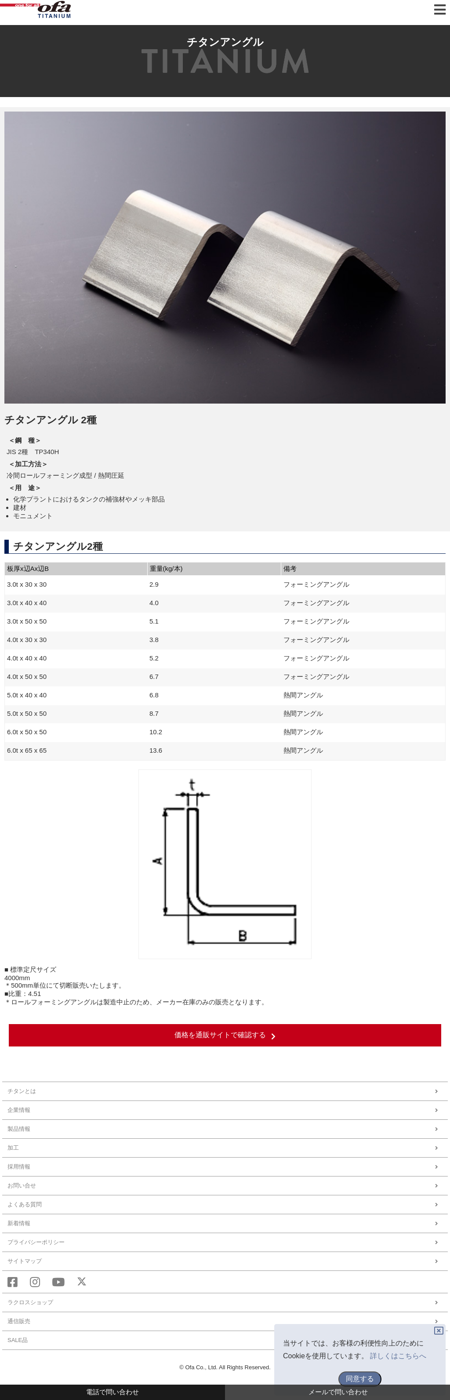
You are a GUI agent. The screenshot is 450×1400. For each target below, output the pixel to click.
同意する (360, 1378)
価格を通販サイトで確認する (225, 1035)
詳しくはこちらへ (398, 1356)
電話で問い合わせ (112, 1392)
